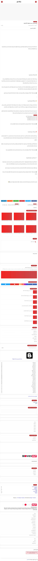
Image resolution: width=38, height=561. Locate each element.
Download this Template (32, 535)
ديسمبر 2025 (33, 370)
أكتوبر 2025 (34, 373)
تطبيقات (34, 331)
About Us (34, 437)
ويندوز (35, 341)
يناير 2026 (34, 369)
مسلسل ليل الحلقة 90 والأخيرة (31, 117)
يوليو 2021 (34, 388)
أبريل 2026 (34, 365)
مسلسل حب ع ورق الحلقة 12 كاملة (31, 220)
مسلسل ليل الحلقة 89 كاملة (31, 118)
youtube (35, 474)
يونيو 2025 (34, 378)
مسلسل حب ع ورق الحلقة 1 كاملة (31, 116)
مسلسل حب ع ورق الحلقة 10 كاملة (7, 220)
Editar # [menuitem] (35, 425)
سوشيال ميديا (34, 334)
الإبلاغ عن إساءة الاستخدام (32, 396)
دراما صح (28, 559)
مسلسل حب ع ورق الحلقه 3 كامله (28, 290)
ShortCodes (34, 533)
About (35, 540)
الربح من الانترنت (33, 329)
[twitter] (19, 478)
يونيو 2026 (34, 362)
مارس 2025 (33, 382)
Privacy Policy (34, 440)
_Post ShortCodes (33, 519)
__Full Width (34, 524)
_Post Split (34, 527)
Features (34, 516)
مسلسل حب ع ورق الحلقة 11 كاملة (19, 220)
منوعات (35, 21)
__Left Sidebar (34, 521)
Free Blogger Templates (21, 497)
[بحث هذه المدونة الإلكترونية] (20, 348)
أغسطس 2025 (33, 375)
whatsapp (34, 471)
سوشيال (35, 488)
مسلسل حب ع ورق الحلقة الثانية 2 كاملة (27, 295)
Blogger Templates (33, 497)
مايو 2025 (34, 379)
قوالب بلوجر (35, 491)
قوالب (35, 336)
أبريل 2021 (34, 392)
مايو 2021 (34, 391)
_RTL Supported (34, 530)
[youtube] (19, 479)
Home (35, 513)
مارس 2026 (33, 366)
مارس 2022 (33, 387)
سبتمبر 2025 (33, 374)
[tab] (19, 513)
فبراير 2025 (34, 383)
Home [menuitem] (35, 422)
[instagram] (19, 480)
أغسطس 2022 (33, 386)
